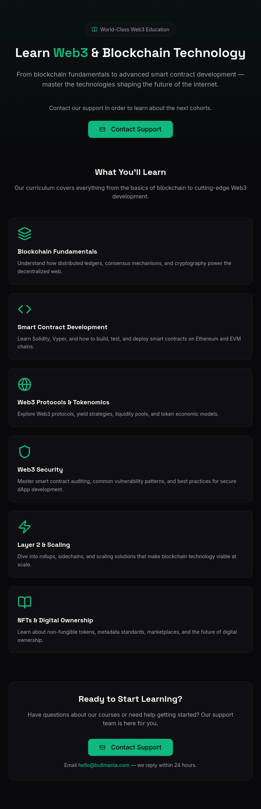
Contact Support (130, 129)
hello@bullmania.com (104, 765)
